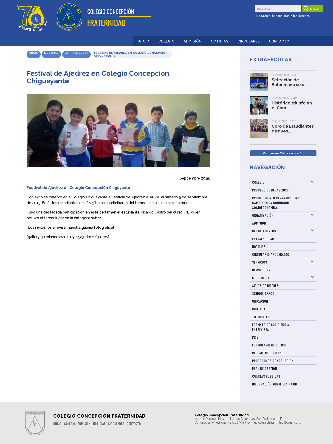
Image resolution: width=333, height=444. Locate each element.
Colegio (166, 41)
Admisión (193, 41)
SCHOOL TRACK (263, 293)
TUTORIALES (261, 316)
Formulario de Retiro (269, 345)
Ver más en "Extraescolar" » (283, 153)
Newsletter (261, 269)
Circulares (248, 41)
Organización (262, 215)
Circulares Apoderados (271, 254)
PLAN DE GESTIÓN (264, 368)
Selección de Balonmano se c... (289, 82)
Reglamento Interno (268, 352)
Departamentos (264, 230)
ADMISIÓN (259, 223)
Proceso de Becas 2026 (270, 190)
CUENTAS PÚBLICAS (266, 376)
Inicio (143, 41)
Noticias (219, 41)
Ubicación (260, 301)
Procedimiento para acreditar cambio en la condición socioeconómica (276, 202)
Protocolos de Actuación (272, 360)
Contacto (279, 41)
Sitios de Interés (265, 285)
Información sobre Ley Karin (274, 384)
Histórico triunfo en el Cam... (292, 105)
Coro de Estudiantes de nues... (293, 128)
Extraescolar (76, 52)
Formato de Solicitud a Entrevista (270, 327)
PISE (255, 337)
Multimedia (260, 277)
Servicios (259, 262)
